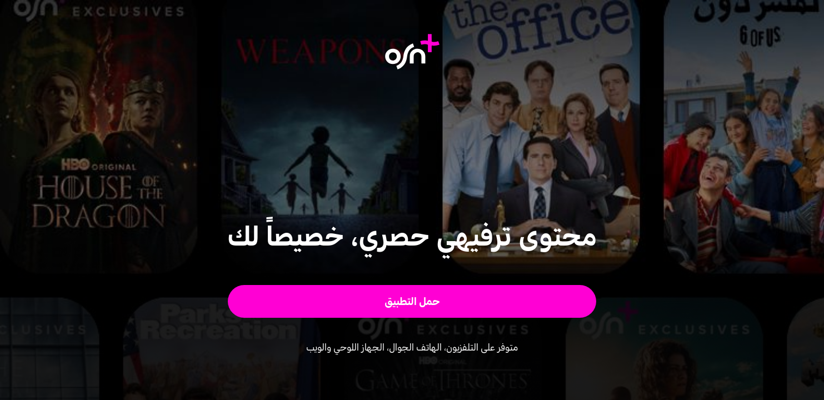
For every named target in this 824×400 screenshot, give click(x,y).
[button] (412, 301)
